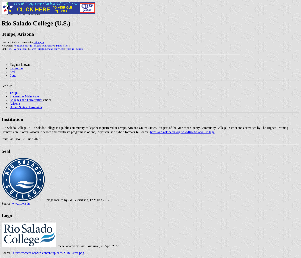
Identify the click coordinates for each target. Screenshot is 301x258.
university (48, 45)
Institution (16, 68)
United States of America (26, 107)
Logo (13, 75)
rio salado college (23, 45)
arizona (37, 45)
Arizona (15, 103)
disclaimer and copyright (51, 48)
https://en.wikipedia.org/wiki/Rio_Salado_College (182, 132)
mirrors (79, 48)
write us (70, 48)
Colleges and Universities (26, 100)
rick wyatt (39, 42)
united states (62, 45)
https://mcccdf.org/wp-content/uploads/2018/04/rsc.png (48, 253)
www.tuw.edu (21, 203)
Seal (12, 72)
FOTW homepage (18, 48)
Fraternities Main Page (24, 96)
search (32, 48)
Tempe (14, 92)
